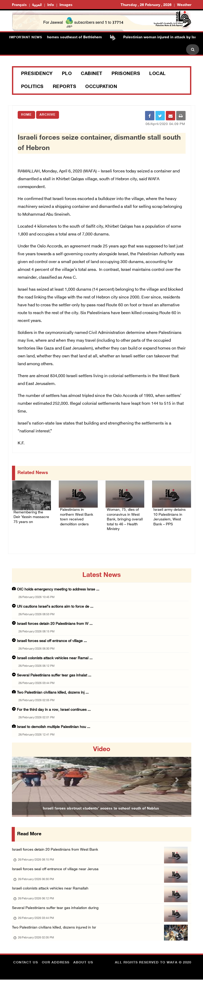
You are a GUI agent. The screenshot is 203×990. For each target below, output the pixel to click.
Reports (64, 87)
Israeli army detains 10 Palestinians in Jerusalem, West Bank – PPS (171, 515)
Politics (32, 87)
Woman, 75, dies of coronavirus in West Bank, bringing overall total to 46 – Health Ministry (125, 518)
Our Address (55, 973)
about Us (83, 973)
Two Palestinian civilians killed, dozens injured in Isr (56, 936)
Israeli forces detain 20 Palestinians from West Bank (57, 852)
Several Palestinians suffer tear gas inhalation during (57, 915)
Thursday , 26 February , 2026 (146, 5)
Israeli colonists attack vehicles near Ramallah (51, 894)
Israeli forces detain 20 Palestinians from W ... (55, 626)
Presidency (37, 74)
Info (50, 5)
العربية (37, 5)
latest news (101, 577)
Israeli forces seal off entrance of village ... (52, 643)
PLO (67, 74)
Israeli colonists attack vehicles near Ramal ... (55, 660)
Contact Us (25, 973)
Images (66, 5)
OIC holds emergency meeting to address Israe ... (58, 591)
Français (19, 5)
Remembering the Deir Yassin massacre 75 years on (31, 517)
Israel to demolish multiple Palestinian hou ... (53, 729)
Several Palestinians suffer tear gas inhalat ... (54, 677)
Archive (48, 115)
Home (26, 115)
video (101, 752)
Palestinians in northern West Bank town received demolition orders (77, 515)
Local (157, 74)
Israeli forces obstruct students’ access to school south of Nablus (101, 810)
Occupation (101, 87)
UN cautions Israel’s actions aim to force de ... (55, 609)
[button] (25, 782)
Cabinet (91, 74)
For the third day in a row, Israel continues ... (54, 712)
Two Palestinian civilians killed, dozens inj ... (53, 695)
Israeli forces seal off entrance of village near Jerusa (56, 873)
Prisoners (126, 74)
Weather (184, 5)
